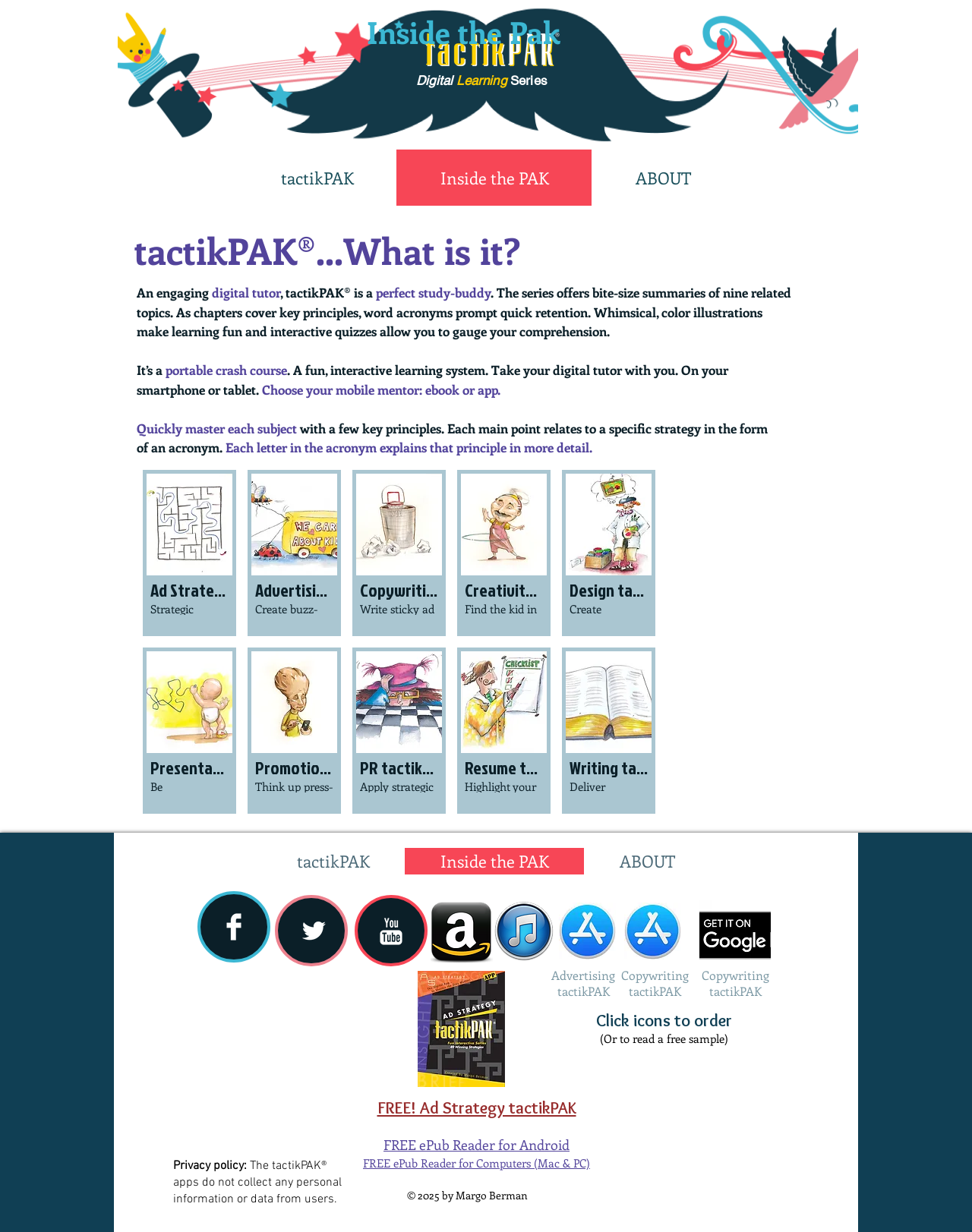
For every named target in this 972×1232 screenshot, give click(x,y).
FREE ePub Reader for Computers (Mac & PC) (476, 1163)
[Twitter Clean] (313, 930)
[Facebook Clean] (234, 927)
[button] (189, 553)
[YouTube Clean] (391, 931)
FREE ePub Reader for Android (476, 1145)
